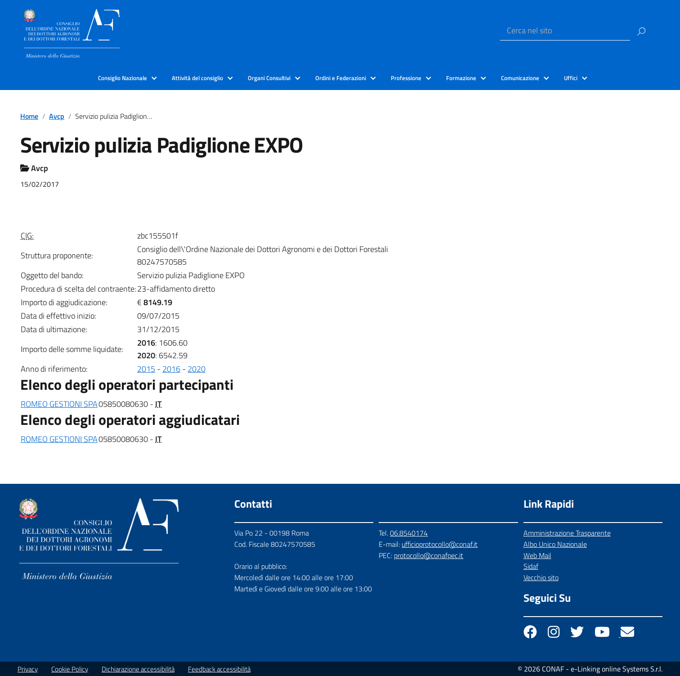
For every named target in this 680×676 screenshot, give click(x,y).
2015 (146, 369)
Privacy (28, 669)
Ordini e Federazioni (340, 77)
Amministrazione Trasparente (567, 532)
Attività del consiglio (197, 77)
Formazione (461, 77)
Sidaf (530, 566)
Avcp (56, 116)
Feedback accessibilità (219, 669)
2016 (171, 369)
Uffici (570, 77)
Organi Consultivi (269, 77)
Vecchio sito (541, 577)
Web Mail (537, 555)
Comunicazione (520, 77)
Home (29, 116)
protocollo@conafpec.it (428, 555)
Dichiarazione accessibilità (138, 669)
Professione (406, 77)
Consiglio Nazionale (122, 77)
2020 (197, 369)
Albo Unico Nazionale (555, 544)
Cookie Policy (69, 669)
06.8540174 (409, 532)
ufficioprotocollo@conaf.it (440, 544)
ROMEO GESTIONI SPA (59, 404)
